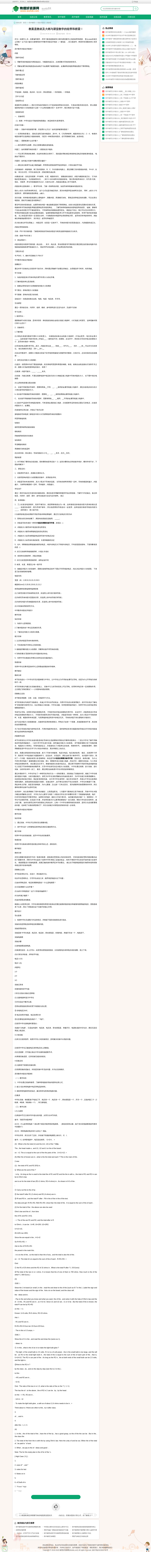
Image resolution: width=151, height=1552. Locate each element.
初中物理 (61, 17)
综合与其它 (41, 22)
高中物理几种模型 (50, 1536)
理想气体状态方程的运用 (80, 1536)
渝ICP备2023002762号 (100, 1550)
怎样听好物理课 (21, 1530)
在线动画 (117, 17)
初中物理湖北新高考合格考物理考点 (27, 1536)
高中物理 (75, 17)
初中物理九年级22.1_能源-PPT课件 (117, 111)
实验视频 (89, 17)
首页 (19, 17)
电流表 (39, 92)
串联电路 (83, 1028)
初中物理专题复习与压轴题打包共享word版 (120, 59)
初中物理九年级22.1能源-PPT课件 (117, 105)
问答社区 (131, 17)
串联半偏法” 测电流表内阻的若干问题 (56, 1530)
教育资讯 (47, 17)
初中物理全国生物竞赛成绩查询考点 (84, 1527)
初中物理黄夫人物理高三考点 (81, 1533)
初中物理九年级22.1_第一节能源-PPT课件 (120, 115)
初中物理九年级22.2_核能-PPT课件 (117, 101)
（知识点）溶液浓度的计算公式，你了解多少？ (75, 1514)
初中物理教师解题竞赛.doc (114, 66)
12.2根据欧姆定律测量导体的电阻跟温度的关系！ (37, 1514)
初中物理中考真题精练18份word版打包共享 (120, 49)
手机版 (135, 2)
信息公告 (33, 17)
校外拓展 (103, 17)
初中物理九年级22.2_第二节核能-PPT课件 (120, 95)
